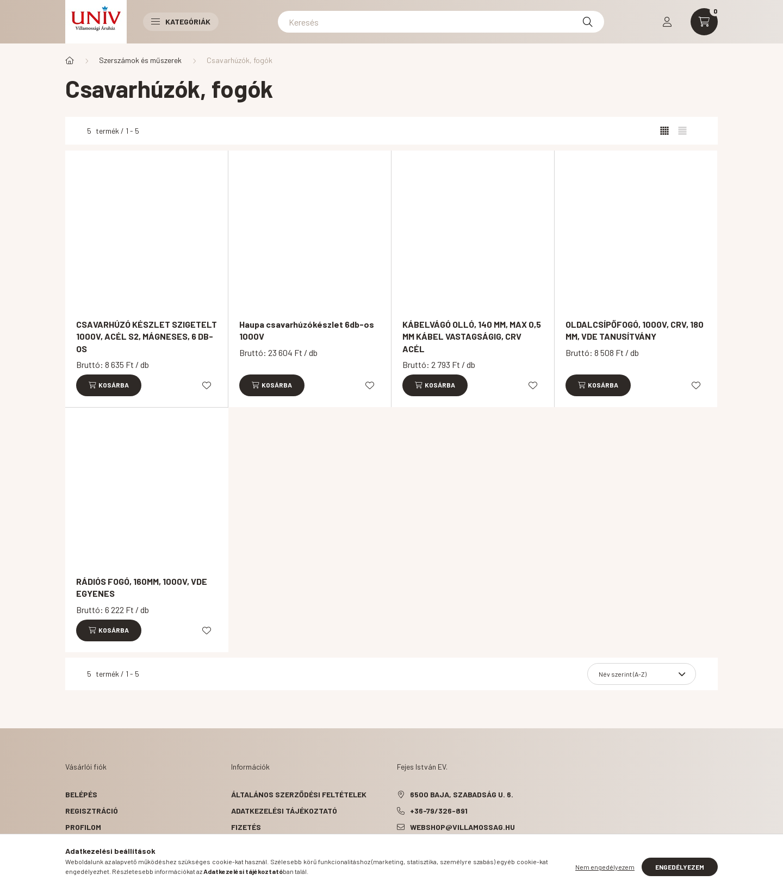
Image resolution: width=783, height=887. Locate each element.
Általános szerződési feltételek (298, 794)
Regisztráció (91, 810)
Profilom (83, 827)
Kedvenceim (88, 859)
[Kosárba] (108, 385)
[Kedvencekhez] (206, 385)
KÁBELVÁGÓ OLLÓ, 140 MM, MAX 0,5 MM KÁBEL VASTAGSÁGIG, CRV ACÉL (471, 336)
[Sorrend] (641, 674)
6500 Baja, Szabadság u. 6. (461, 794)
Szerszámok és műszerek (140, 60)
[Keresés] (441, 22)
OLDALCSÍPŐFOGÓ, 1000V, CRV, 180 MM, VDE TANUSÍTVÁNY (635, 330)
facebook (399, 854)
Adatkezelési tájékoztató (284, 810)
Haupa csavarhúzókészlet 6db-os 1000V (306, 330)
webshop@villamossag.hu (462, 827)
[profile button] (667, 21)
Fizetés (246, 827)
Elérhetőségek (261, 859)
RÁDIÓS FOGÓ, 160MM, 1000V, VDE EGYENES (141, 587)
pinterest (442, 854)
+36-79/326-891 (439, 810)
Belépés (81, 794)
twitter (421, 854)
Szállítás (250, 843)
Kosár (77, 843)
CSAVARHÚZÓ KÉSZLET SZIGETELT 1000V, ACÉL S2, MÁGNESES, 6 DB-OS (146, 336)
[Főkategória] (69, 60)
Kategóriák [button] (180, 21)
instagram (464, 854)
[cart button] (704, 21)
